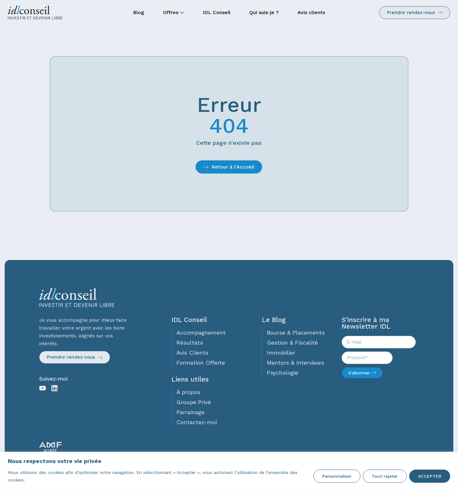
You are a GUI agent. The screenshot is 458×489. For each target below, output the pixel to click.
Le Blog (274, 320)
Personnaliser (337, 476)
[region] (229, 470)
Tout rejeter (385, 476)
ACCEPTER (429, 476)
